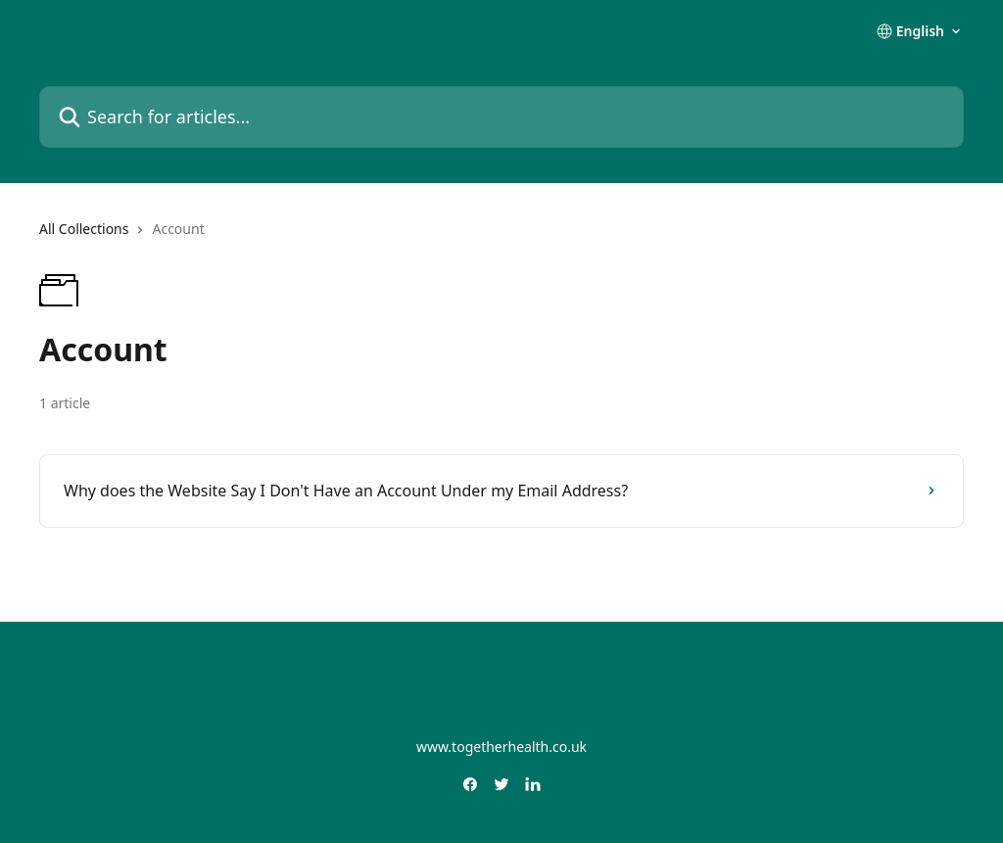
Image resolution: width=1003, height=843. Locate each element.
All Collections (83, 228)
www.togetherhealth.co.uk (501, 746)
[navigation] (501, 237)
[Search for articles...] (501, 117)
